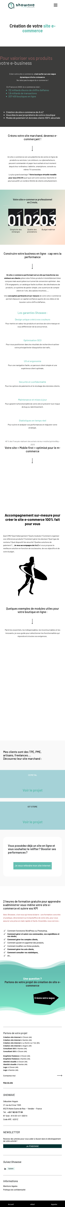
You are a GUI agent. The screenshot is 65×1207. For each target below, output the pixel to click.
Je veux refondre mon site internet (32, 865)
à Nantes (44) (17, 1040)
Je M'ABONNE (32, 1146)
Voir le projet (33, 790)
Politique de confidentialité (14, 1190)
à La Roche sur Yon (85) (21, 1043)
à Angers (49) (17, 1046)
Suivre (10, 1169)
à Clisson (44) (17, 1037)
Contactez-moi (9, 1075)
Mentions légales (10, 1186)
